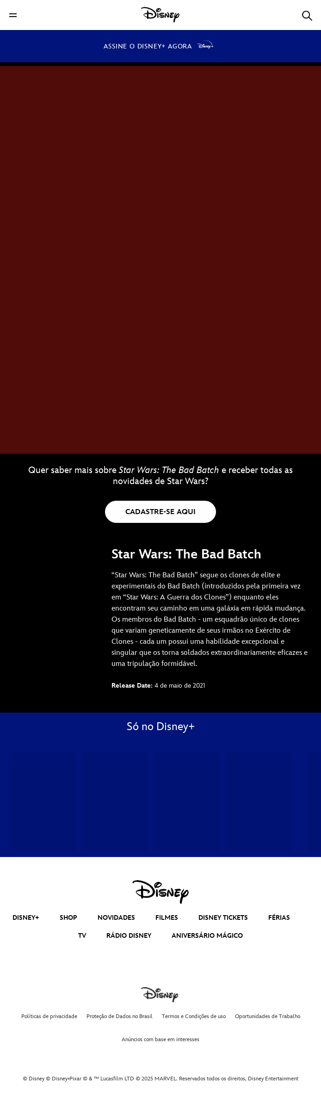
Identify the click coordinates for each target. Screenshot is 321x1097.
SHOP (68, 918)
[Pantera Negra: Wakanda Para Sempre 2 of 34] (115, 801)
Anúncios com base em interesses (160, 1039)
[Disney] (160, 15)
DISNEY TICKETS (223, 918)
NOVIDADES (116, 918)
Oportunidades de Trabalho (267, 1016)
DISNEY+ (25, 918)
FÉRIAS (279, 918)
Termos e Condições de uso (194, 1016)
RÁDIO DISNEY (128, 936)
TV (82, 936)
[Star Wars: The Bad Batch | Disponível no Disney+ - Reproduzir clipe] (160, 226)
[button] (13, 15)
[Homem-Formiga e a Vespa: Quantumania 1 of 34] (42, 801)
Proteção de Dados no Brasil (119, 1016)
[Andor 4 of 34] (258, 801)
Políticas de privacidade (49, 1016)
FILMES (166, 918)
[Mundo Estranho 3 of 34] (186, 801)
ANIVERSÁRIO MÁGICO (207, 936)
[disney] (160, 892)
